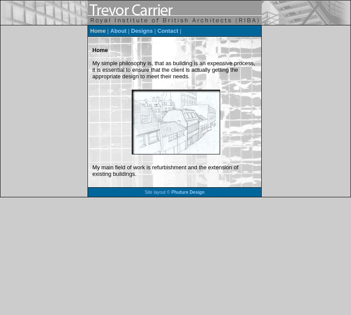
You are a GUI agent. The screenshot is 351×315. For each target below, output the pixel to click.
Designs (142, 31)
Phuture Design (188, 192)
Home (98, 31)
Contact (168, 31)
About (118, 31)
